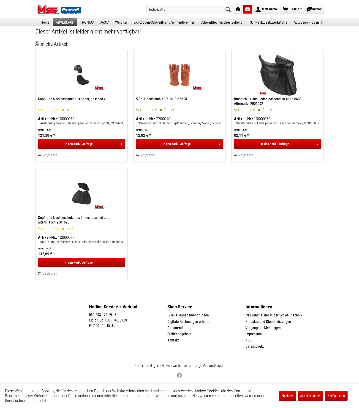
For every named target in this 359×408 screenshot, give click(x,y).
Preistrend (175, 328)
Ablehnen (287, 396)
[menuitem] (189, 9)
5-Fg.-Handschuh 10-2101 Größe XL (162, 99)
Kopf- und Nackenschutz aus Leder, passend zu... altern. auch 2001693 (74, 219)
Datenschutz (254, 346)
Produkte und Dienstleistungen (268, 321)
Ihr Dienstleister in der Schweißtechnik (273, 315)
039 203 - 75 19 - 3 (103, 315)
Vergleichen (47, 155)
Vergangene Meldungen (263, 328)
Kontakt (173, 340)
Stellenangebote (179, 334)
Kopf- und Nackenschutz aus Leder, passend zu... (74, 99)
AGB (248, 340)
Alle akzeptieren (310, 396)
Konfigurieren (336, 396)
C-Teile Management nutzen (188, 315)
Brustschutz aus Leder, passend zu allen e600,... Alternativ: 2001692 (269, 101)
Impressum (253, 334)
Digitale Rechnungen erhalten (189, 321)
